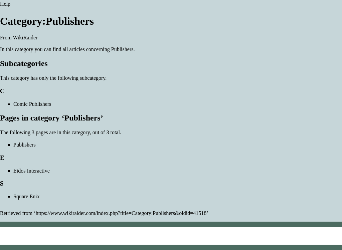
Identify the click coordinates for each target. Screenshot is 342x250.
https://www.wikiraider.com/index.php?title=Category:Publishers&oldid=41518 (121, 213)
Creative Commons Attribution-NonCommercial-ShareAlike (135, 241)
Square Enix (26, 196)
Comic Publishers (32, 104)
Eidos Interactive (31, 171)
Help (5, 4)
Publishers (122, 49)
